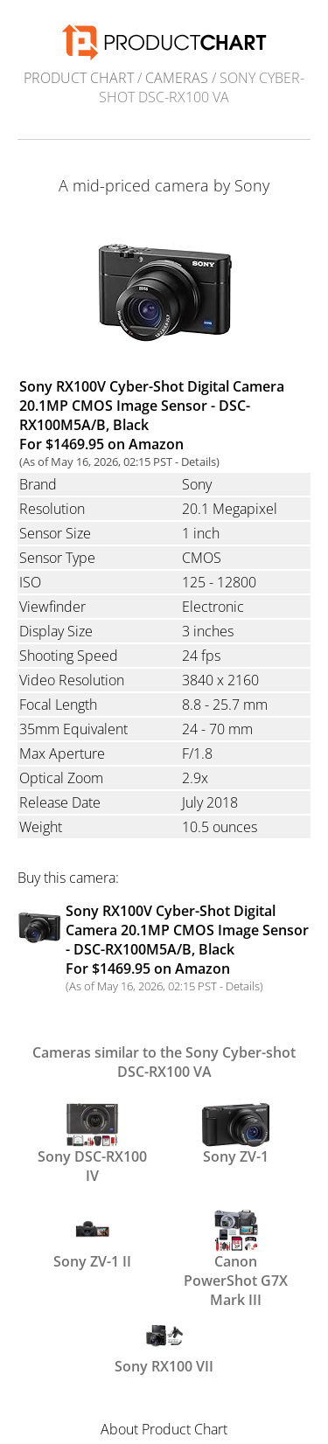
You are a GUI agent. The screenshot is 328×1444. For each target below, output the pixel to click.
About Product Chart (164, 1429)
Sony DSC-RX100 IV (92, 1142)
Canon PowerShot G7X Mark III (236, 1247)
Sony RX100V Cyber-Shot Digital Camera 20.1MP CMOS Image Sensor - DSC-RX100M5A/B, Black (187, 939)
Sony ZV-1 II (92, 1239)
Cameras (176, 77)
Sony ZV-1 (235, 1134)
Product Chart (79, 77)
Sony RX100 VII (164, 1344)
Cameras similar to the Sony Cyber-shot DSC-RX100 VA (164, 1062)
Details (198, 461)
